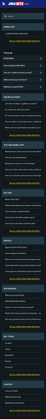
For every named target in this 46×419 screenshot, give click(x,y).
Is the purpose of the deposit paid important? (23, 271)
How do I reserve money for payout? (19, 307)
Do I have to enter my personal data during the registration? (23, 116)
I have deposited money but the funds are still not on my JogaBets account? (23, 265)
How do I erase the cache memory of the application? (23, 176)
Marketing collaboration (14, 403)
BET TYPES (9, 336)
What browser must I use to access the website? (23, 152)
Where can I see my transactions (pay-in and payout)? (23, 259)
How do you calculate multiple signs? (20, 217)
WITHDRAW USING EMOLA (15, 301)
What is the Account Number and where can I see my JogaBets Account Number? (23, 128)
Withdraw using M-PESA (14, 295)
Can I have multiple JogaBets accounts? (21, 104)
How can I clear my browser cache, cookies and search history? (23, 170)
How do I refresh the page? (16, 158)
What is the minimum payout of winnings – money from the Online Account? (23, 313)
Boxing (8, 361)
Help (18, 4)
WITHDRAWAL (10, 289)
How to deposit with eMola (15, 253)
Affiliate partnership (13, 397)
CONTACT (8, 384)
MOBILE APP (9, 27)
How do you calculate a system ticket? (20, 223)
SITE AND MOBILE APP (14, 145)
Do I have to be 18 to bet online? (17, 110)
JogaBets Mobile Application (16, 34)
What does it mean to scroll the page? (20, 164)
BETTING (8, 193)
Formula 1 (9, 367)
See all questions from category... (25, 41)
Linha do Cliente (11, 391)
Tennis (7, 349)
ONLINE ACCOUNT (12, 97)
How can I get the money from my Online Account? (23, 319)
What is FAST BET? (12, 199)
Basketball (9, 355)
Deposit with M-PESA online (16, 247)
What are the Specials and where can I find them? (23, 205)
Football (8, 343)
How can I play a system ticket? (17, 211)
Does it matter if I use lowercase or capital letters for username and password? (23, 122)
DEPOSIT (8, 241)
